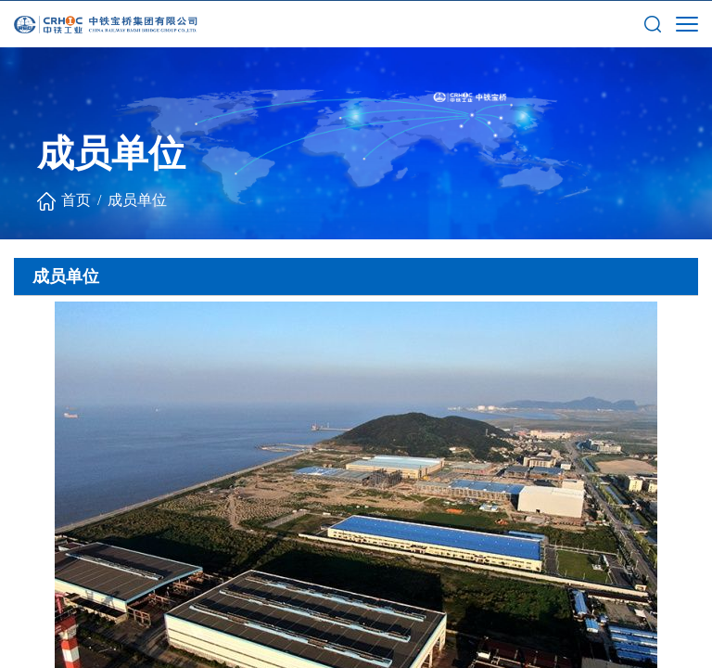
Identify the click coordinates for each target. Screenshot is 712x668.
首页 (76, 200)
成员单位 (137, 200)
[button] (652, 23)
